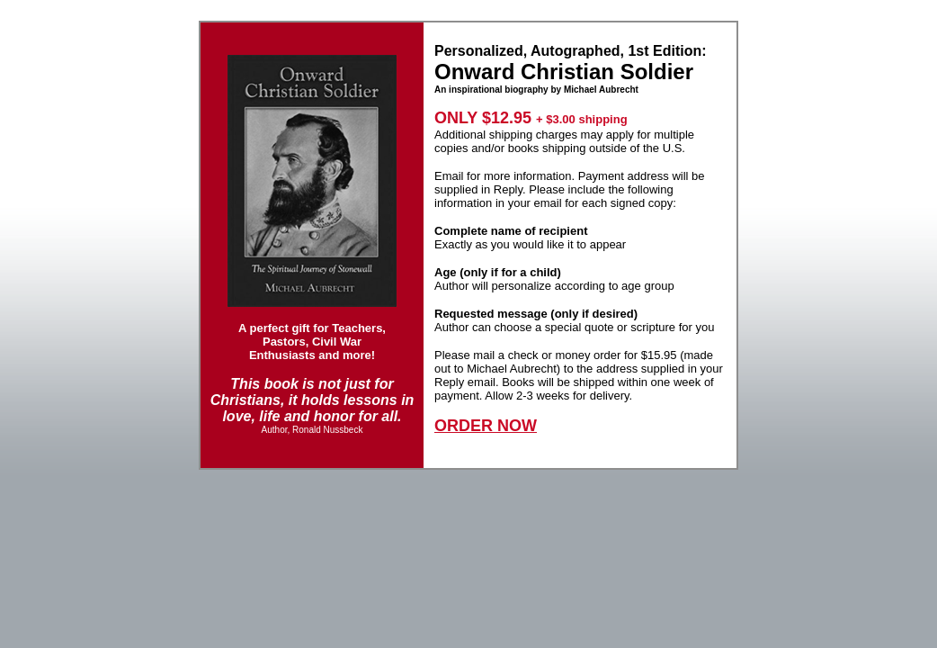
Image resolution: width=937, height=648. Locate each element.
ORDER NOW (485, 426)
